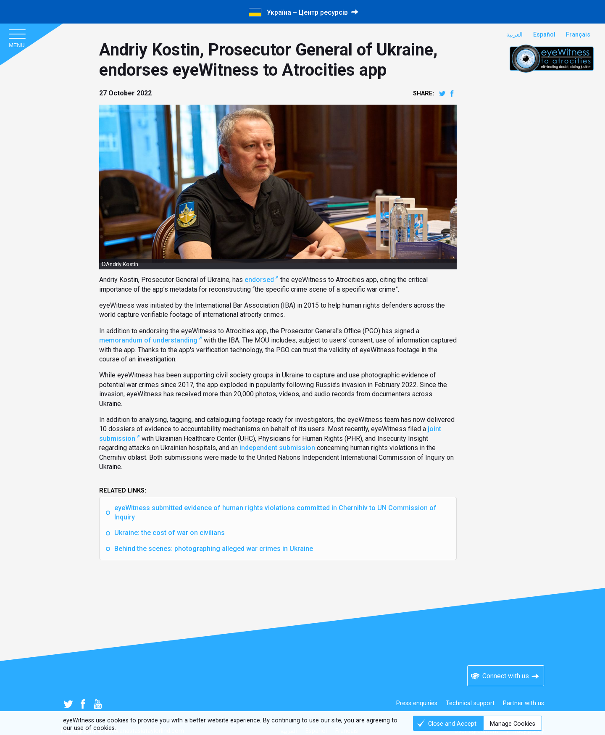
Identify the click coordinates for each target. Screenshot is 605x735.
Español (544, 34)
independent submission (277, 448)
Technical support (470, 703)
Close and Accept (452, 723)
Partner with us (523, 703)
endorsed (259, 280)
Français (578, 34)
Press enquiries (416, 703)
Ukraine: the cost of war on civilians (169, 533)
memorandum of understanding (148, 340)
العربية (514, 34)
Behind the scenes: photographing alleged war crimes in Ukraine (213, 549)
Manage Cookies (512, 723)
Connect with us (505, 676)
